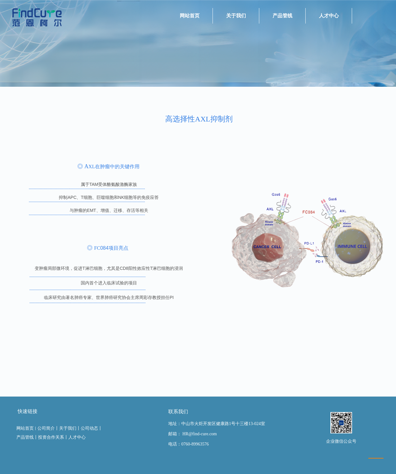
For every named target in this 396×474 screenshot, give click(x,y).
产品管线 (282, 15)
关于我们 (236, 15)
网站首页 (190, 15)
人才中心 (329, 15)
